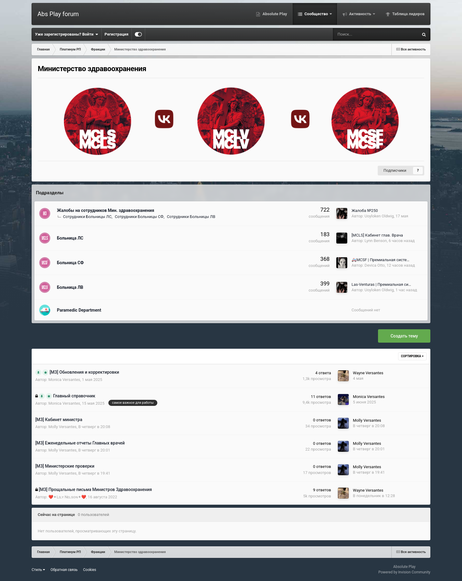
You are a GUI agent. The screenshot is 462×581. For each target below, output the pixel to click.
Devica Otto (375, 265)
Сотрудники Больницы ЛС (87, 216)
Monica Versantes (64, 379)
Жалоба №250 (365, 210)
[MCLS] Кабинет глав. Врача (377, 235)
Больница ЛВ (70, 287)
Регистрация (116, 34)
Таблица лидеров (408, 14)
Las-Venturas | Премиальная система (385, 284)
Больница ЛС (70, 238)
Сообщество (316, 14)
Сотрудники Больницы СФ (139, 216)
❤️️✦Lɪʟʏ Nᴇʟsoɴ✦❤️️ (67, 497)
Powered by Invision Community (404, 572)
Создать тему (404, 336)
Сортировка (412, 356)
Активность (360, 14)
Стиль (38, 570)
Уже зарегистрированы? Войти (66, 34)
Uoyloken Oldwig (379, 216)
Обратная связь (64, 570)
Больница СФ (70, 262)
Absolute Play (274, 14)
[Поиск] (356, 34)
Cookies (89, 570)
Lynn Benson (376, 240)
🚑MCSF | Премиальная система (382, 260)
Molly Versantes (62, 426)
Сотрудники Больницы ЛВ (191, 216)
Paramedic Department (79, 310)
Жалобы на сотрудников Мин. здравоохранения (105, 210)
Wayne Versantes (368, 373)
